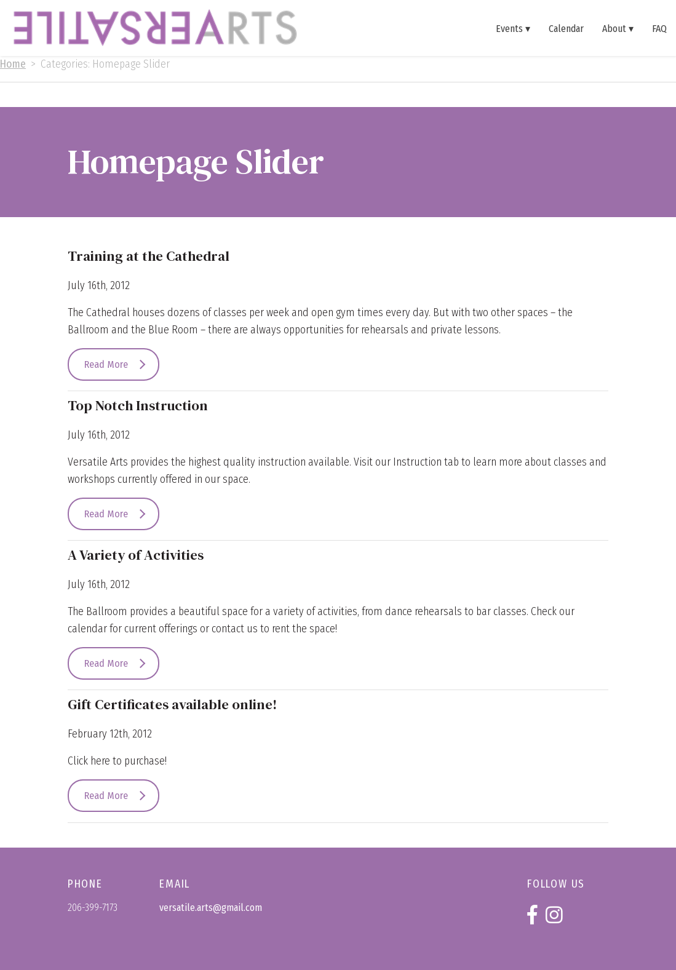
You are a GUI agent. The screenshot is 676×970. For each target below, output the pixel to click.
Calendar (566, 28)
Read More (106, 364)
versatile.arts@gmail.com (210, 907)
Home (13, 64)
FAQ (659, 28)
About (614, 28)
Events (509, 28)
